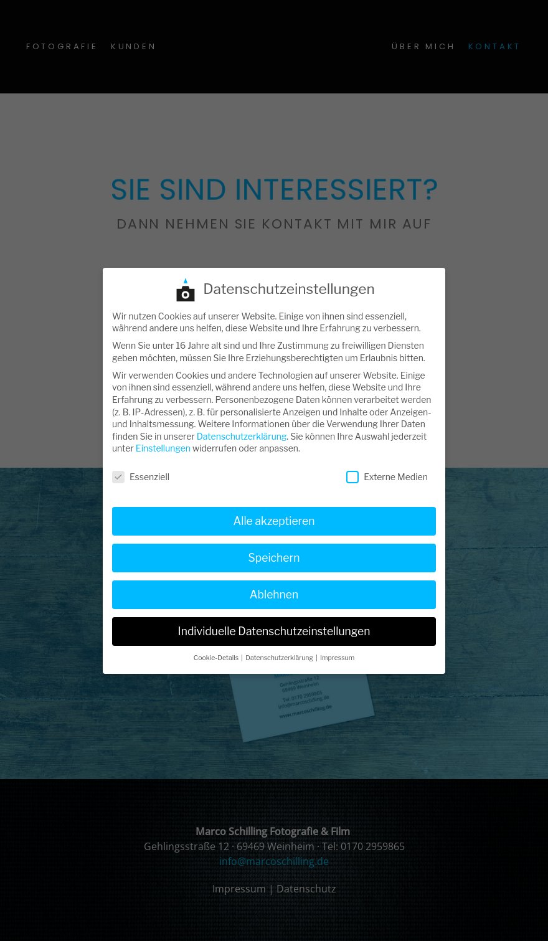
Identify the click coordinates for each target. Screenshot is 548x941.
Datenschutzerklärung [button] (279, 650)
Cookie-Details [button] (217, 650)
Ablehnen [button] (274, 586)
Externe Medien (387, 469)
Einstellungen (163, 440)
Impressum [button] (337, 650)
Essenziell (140, 469)
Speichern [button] (274, 549)
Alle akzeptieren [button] (273, 512)
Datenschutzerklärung (242, 428)
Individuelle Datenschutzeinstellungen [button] (274, 623)
